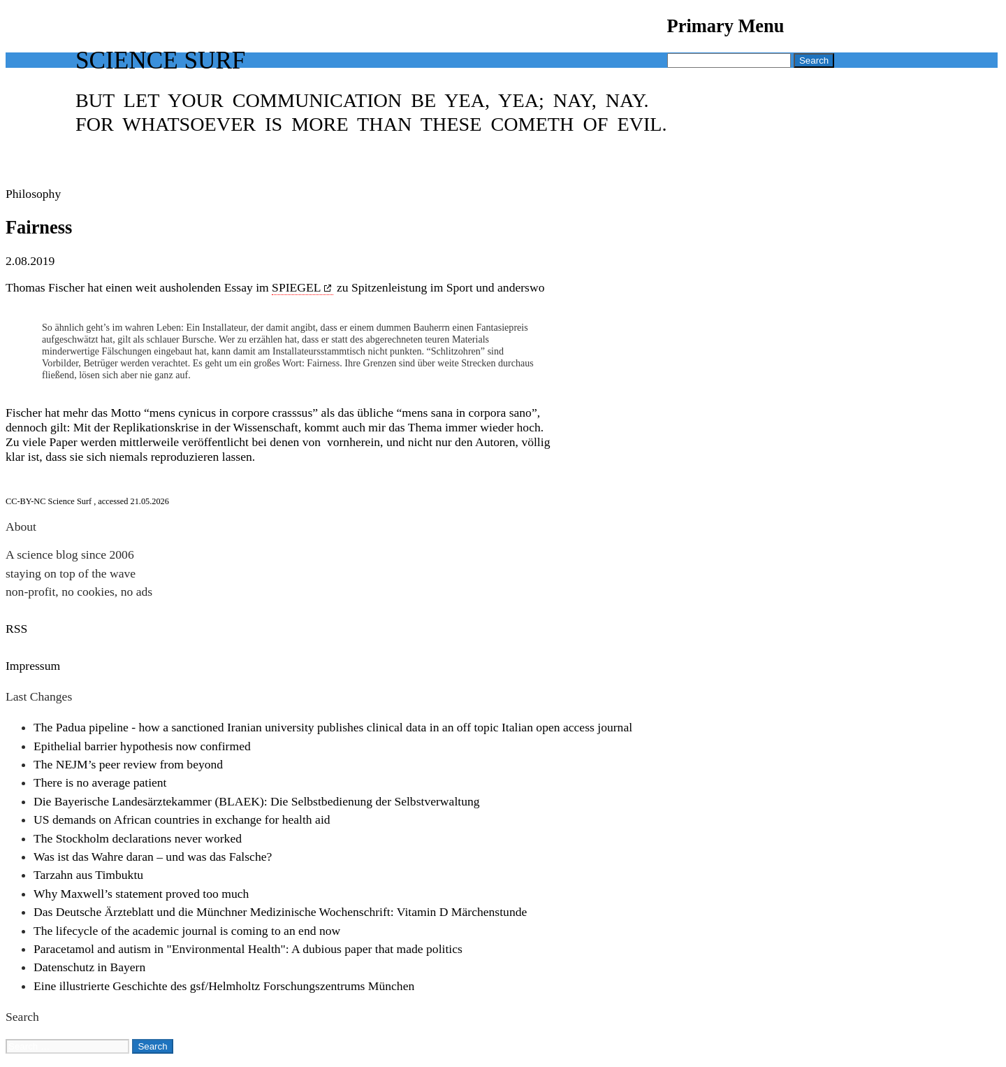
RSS (16, 629)
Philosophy (33, 194)
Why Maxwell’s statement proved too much (141, 894)
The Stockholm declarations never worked (138, 838)
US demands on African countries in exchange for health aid (182, 819)
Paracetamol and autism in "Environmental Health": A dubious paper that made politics (248, 949)
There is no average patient (100, 782)
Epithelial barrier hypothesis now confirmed (142, 746)
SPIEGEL (296, 287)
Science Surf (160, 60)
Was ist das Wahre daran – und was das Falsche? (153, 857)
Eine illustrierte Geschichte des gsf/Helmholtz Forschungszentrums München (224, 986)
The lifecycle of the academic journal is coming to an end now (187, 931)
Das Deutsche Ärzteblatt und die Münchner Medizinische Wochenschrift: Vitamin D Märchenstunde (280, 912)
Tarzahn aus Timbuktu (88, 875)
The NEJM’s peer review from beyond (128, 764)
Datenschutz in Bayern (89, 967)
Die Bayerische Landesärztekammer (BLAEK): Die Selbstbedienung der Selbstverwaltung (257, 801)
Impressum (33, 666)
